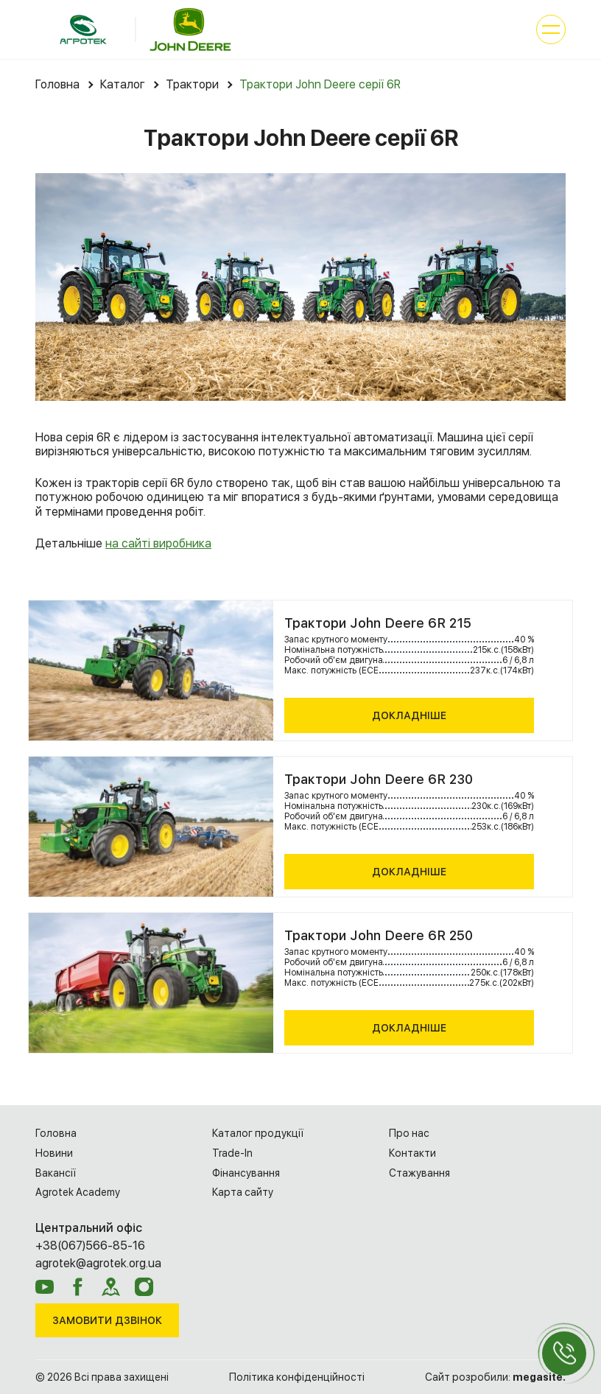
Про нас (409, 1133)
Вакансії (55, 1173)
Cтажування (419, 1173)
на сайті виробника (158, 543)
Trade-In (232, 1153)
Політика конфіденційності (297, 1377)
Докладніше (409, 715)
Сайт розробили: (495, 1377)
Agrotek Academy (77, 1192)
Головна (56, 1133)
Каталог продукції (257, 1133)
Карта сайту (242, 1192)
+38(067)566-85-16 (90, 1246)
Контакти (412, 1153)
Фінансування (246, 1173)
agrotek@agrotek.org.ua (98, 1263)
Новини (54, 1153)
